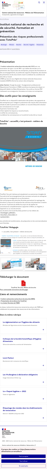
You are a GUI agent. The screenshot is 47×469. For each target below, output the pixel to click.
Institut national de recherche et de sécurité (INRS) (18, 299)
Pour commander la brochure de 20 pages (14, 290)
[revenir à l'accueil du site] (23, 13)
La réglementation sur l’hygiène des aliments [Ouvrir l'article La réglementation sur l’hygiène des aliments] (21, 322)
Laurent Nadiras (16, 49)
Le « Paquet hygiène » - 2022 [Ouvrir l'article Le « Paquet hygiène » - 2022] (14, 391)
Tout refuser (24, 461)
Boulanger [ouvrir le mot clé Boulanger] (4, 45)
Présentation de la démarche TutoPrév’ (14, 301)
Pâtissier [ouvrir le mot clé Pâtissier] (11, 45)
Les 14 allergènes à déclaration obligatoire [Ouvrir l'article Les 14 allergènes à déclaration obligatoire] (20, 374)
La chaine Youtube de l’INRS (10, 303)
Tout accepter (23, 456)
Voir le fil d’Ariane (4, 19)
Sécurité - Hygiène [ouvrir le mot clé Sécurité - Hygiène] (29, 45)
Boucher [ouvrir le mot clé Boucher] (18, 45)
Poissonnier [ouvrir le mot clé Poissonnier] (40, 45)
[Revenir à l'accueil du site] (8, 433)
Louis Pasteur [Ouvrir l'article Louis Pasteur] (8, 358)
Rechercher (39, 2)
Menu (44, 2)
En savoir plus (23, 466)
